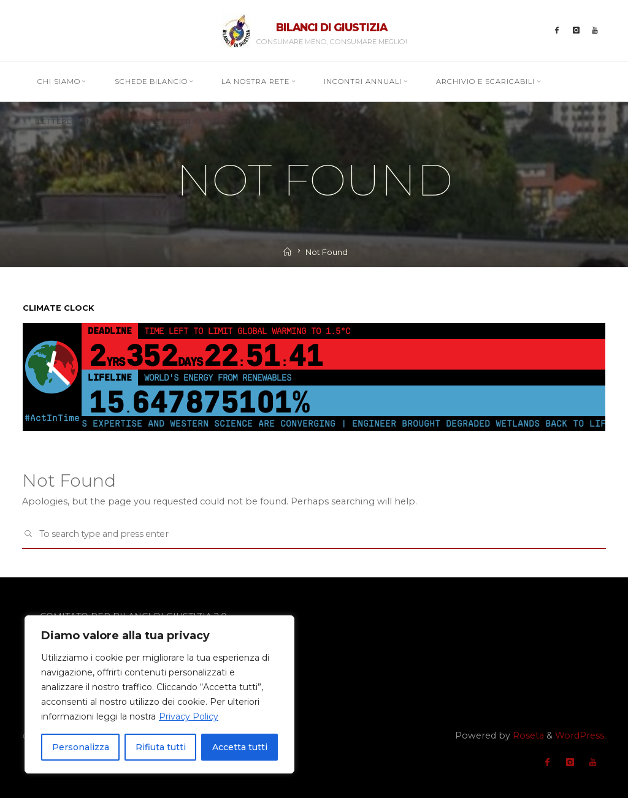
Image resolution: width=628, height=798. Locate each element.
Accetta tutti (239, 747)
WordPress (579, 735)
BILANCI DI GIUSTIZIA (331, 27)
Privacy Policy (188, 716)
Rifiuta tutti (161, 747)
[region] (159, 694)
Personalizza (80, 747)
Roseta (527, 735)
